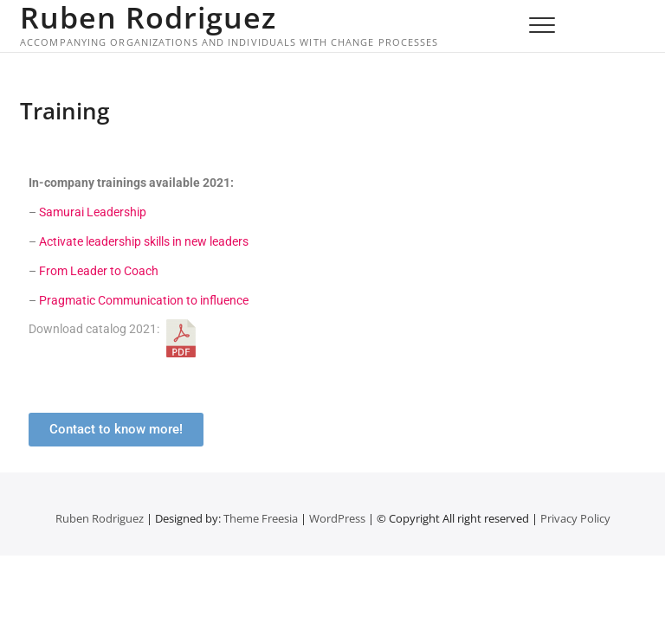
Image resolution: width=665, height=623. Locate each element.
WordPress (337, 518)
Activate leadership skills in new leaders (144, 241)
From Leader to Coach (98, 271)
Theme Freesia (260, 518)
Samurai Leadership (92, 212)
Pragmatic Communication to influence (144, 300)
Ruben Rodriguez (148, 17)
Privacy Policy (575, 518)
